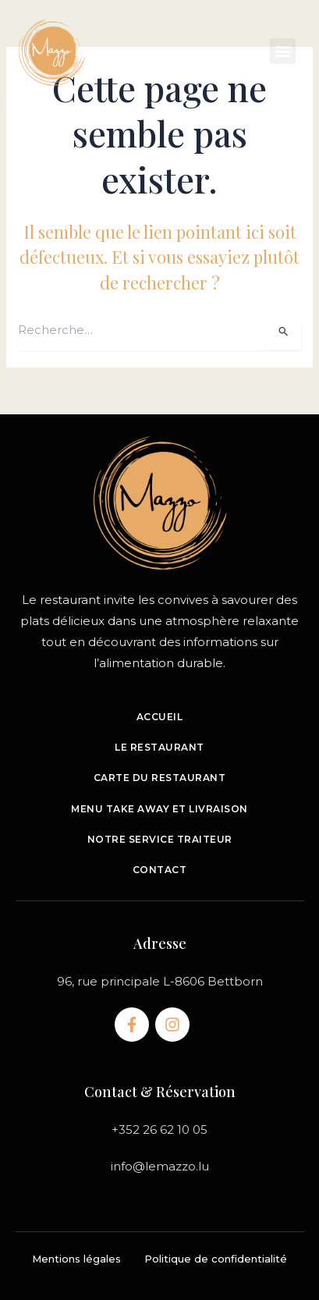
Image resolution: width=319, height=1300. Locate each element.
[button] (283, 51)
